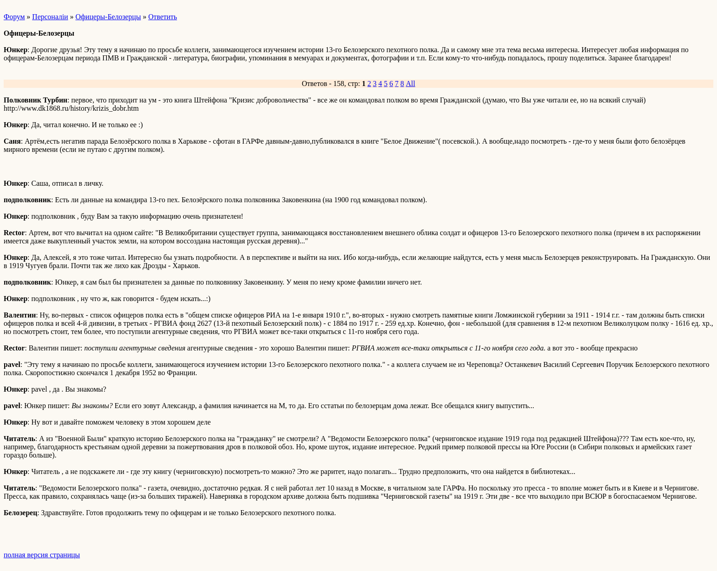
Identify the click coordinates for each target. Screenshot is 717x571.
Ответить (162, 17)
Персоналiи (50, 17)
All (410, 83)
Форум (14, 17)
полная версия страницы (42, 555)
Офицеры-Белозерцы (108, 17)
